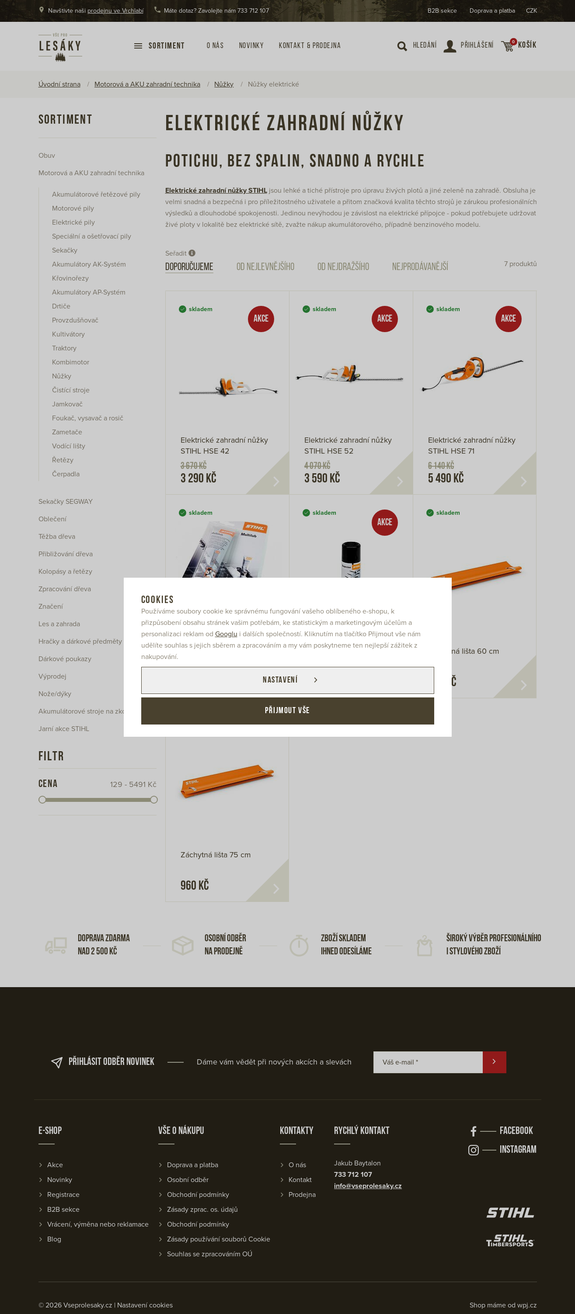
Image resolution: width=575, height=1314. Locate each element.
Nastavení (280, 680)
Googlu (226, 634)
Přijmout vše (287, 711)
